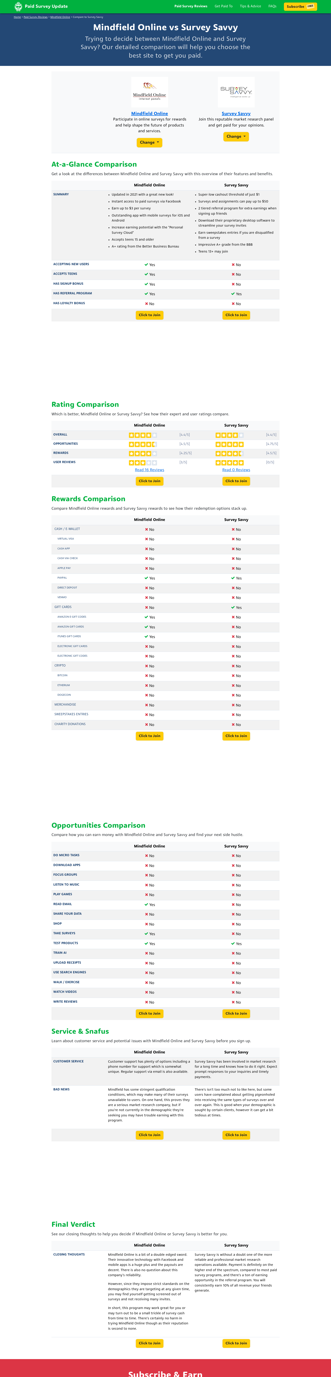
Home (17, 17)
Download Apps (66, 865)
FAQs (272, 6)
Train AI (59, 953)
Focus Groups (65, 874)
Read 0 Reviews (236, 470)
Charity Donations (70, 724)
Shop (57, 923)
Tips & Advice (250, 6)
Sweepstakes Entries (71, 714)
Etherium (63, 685)
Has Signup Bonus (68, 283)
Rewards (60, 453)
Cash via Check (67, 558)
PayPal (62, 578)
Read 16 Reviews (149, 470)
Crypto (60, 665)
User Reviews (64, 462)
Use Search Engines (69, 972)
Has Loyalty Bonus (69, 303)
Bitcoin (62, 675)
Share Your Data (67, 913)
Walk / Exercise (66, 982)
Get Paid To (224, 6)
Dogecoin (64, 695)
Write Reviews (65, 1001)
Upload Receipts (67, 962)
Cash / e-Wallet (67, 529)
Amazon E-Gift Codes (71, 617)
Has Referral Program (72, 293)
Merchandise (65, 704)
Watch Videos (65, 992)
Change (148, 143)
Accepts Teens (65, 274)
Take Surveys (64, 933)
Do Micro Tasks (66, 855)
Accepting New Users (71, 264)
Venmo (62, 597)
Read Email (62, 904)
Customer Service (68, 1061)
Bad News (61, 1089)
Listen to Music (66, 884)
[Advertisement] (165, 361)
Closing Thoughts (69, 1254)
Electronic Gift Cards (72, 646)
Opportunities (65, 443)
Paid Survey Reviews (190, 6)
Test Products (65, 943)
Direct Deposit (67, 587)
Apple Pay (64, 568)
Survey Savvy (236, 114)
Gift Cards (62, 607)
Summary (61, 194)
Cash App (63, 548)
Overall (60, 434)
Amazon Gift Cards (70, 626)
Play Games (62, 894)
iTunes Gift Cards (69, 636)
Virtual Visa (65, 539)
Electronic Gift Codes (72, 656)
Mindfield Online (60, 17)
